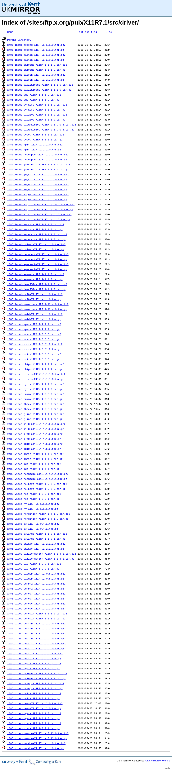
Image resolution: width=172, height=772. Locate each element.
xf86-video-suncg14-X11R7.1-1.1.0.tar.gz (36, 618)
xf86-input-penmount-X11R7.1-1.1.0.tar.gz (37, 259)
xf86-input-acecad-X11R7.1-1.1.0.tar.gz (35, 49)
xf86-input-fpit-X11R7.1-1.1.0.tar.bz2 (35, 144)
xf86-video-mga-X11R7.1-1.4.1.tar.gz (33, 469)
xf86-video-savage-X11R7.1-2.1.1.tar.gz (35, 548)
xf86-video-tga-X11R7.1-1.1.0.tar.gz (33, 668)
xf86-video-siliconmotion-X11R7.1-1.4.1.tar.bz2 (41, 553)
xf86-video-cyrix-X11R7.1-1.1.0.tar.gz (35, 389)
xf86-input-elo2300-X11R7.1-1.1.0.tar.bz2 (37, 114)
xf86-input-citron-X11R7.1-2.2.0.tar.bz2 (36, 74)
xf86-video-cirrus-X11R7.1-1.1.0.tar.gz (35, 379)
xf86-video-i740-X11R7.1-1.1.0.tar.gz (34, 439)
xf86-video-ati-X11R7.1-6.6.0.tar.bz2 (34, 354)
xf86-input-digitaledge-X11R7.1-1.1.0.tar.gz (39, 89)
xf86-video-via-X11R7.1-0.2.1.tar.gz (33, 728)
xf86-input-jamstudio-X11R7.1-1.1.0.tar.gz (38, 169)
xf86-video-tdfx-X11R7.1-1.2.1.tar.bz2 (35, 653)
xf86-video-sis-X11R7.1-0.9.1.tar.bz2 (34, 563)
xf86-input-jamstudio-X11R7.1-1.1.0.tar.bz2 (38, 164)
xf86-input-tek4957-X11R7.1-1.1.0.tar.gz (36, 289)
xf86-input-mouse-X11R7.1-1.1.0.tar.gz (35, 229)
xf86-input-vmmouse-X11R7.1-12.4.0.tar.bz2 (38, 304)
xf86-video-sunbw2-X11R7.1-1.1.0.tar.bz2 (36, 583)
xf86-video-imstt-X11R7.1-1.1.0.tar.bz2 (35, 454)
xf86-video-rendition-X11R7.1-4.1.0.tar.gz (38, 518)
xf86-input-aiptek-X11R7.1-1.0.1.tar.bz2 (36, 54)
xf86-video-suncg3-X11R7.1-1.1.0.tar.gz (35, 598)
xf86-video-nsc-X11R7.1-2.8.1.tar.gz (33, 498)
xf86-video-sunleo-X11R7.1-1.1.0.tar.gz (35, 638)
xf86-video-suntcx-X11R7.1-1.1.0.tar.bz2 (36, 643)
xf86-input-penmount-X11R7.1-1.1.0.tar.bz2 (38, 254)
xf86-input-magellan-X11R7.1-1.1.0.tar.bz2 (38, 194)
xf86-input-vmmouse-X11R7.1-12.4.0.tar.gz (37, 309)
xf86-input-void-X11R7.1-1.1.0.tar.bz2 (35, 314)
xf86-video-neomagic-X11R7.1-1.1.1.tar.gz (37, 479)
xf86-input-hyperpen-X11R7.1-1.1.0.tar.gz (37, 159)
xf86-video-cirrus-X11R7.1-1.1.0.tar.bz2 (36, 374)
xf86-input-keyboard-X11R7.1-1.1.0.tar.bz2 (38, 184)
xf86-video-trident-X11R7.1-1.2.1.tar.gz (36, 678)
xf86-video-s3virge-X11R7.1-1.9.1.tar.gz (36, 538)
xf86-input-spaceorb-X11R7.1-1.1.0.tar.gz (37, 269)
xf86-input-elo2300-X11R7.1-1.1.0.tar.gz (36, 119)
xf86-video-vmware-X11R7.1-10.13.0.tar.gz (37, 738)
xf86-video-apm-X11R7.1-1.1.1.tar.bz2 (34, 324)
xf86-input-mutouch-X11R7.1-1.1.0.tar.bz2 (37, 234)
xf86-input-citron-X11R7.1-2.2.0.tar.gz (35, 79)
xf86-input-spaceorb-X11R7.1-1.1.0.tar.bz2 (38, 264)
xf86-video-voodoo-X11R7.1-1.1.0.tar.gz (35, 748)
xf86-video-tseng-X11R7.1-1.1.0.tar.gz (35, 688)
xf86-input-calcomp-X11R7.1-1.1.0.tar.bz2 (37, 64)
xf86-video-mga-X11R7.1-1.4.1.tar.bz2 (34, 464)
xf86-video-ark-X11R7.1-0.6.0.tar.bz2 (34, 334)
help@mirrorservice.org (157, 760)
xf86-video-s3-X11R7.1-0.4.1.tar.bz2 (33, 523)
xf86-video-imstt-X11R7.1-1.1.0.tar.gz (35, 459)
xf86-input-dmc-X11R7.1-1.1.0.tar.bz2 (34, 94)
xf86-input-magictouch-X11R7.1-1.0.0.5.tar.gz (40, 209)
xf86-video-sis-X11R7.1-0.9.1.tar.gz (33, 568)
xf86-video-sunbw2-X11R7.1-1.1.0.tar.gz (35, 588)
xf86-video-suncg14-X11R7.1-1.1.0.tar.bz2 (37, 613)
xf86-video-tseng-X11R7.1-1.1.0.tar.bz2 (35, 683)
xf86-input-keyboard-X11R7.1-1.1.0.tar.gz (37, 189)
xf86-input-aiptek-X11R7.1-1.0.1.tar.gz (35, 59)
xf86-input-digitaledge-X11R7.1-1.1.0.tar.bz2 (40, 84)
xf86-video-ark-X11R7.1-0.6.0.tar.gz (33, 339)
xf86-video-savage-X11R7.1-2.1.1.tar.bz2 (36, 543)
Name (10, 32)
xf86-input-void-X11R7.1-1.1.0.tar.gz (34, 319)
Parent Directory (19, 39)
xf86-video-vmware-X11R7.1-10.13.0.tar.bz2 (38, 733)
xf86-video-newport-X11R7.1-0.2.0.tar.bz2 (37, 483)
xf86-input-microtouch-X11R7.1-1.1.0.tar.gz (38, 219)
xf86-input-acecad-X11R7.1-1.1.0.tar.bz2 (36, 44)
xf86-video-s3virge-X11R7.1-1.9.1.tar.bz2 (37, 533)
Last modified (87, 32)
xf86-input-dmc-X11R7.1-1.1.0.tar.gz (33, 99)
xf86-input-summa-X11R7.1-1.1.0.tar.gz (35, 279)
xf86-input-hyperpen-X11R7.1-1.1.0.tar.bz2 (38, 154)
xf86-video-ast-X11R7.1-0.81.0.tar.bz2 (35, 344)
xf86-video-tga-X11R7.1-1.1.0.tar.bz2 (34, 663)
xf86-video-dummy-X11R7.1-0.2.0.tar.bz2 (35, 394)
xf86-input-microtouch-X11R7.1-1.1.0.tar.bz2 (39, 214)
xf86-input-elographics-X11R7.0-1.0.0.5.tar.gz (41, 129)
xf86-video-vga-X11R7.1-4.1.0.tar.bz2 (34, 713)
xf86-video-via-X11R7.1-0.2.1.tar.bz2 (34, 723)
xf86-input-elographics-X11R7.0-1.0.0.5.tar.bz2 (41, 124)
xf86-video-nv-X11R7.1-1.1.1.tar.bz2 (33, 503)
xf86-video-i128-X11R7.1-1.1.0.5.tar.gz (35, 429)
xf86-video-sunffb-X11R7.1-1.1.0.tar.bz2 (36, 623)
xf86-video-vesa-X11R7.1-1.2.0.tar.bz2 (35, 703)
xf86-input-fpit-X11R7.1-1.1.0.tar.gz (34, 149)
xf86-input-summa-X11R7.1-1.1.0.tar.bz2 (35, 274)
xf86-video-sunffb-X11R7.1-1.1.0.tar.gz (35, 628)
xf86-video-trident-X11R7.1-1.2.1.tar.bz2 (37, 673)
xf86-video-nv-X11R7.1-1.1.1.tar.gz (32, 508)
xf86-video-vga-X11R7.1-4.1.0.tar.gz (33, 718)
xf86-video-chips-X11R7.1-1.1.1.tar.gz (35, 369)
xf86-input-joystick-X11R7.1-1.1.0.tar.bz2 (38, 174)
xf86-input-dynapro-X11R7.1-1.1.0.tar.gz (36, 109)
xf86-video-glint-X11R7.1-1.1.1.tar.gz (35, 419)
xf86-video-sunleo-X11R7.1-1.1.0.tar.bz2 (36, 633)
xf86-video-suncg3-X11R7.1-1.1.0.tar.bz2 (36, 593)
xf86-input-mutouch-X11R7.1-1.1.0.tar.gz (36, 239)
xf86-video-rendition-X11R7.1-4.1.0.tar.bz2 (38, 513)
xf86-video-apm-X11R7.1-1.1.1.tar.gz (33, 329)
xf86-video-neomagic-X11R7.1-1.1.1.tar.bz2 (38, 474)
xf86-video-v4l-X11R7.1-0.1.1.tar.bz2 (34, 693)
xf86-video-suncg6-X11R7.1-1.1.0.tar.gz (35, 608)
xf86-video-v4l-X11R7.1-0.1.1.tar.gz (33, 698)
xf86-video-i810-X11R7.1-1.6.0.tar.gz (34, 449)
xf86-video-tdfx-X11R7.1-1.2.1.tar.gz (34, 658)
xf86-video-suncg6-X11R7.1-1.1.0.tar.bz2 (36, 603)
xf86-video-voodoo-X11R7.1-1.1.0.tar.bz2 (36, 743)
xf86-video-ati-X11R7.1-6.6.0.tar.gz (33, 359)
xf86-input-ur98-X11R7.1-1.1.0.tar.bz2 (35, 294)
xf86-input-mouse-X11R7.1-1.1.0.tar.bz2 (35, 224)
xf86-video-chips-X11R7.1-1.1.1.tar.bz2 (35, 364)
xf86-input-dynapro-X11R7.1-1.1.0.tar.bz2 (37, 104)
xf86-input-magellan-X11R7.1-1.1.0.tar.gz (37, 199)
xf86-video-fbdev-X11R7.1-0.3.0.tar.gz (35, 409)
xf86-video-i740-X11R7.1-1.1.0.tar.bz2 (35, 434)
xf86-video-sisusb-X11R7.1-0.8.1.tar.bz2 (36, 573)
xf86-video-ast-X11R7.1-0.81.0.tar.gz (34, 349)
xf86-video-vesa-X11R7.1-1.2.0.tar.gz (34, 708)
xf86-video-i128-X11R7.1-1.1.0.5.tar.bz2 (36, 424)
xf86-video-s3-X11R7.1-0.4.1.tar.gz (32, 528)
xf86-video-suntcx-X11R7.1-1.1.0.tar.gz (35, 648)
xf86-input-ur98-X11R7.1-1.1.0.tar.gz (34, 299)
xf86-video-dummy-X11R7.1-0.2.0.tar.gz (35, 399)
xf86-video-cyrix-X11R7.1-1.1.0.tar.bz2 (35, 384)
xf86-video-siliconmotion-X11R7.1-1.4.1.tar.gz (41, 558)
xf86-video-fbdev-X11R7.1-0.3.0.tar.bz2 (35, 404)
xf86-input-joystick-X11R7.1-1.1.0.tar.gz (37, 179)
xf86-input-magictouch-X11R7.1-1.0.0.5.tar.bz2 (41, 204)
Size (109, 32)
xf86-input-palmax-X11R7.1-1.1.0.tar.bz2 (36, 244)
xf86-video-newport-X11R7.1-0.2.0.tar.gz (36, 488)
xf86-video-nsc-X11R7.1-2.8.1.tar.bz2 (34, 493)
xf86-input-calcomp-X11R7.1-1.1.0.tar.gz (36, 69)
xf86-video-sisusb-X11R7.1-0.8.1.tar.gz (35, 578)
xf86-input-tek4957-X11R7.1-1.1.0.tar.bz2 (37, 284)
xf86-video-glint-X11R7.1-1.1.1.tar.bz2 (35, 414)
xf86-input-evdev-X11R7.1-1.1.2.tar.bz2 (35, 134)
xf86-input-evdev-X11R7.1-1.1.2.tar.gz (35, 139)
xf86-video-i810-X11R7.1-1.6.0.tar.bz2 (35, 444)
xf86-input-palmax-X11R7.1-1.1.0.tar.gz (35, 249)
